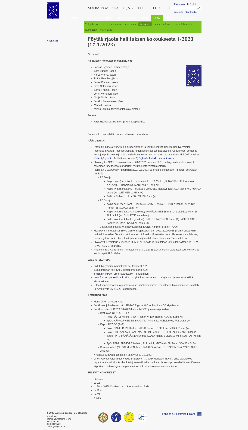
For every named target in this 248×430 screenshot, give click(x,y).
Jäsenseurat (131, 24)
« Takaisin (52, 40)
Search (198, 8)
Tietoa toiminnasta (112, 24)
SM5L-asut (187, 18)
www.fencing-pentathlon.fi (108, 277)
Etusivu (75, 18)
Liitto (157, 18)
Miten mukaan (126, 18)
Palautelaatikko (162, 24)
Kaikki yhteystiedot (55, 426)
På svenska (179, 4)
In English (191, 4)
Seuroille (170, 18)
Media (144, 18)
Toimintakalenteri (183, 24)
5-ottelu (107, 18)
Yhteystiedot (92, 24)
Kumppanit (91, 30)
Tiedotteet (145, 24)
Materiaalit (106, 30)
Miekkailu (91, 18)
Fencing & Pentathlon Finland (178, 414)
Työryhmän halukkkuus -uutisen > (155, 158)
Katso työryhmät (103, 158)
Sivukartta (178, 12)
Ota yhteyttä (190, 12)
